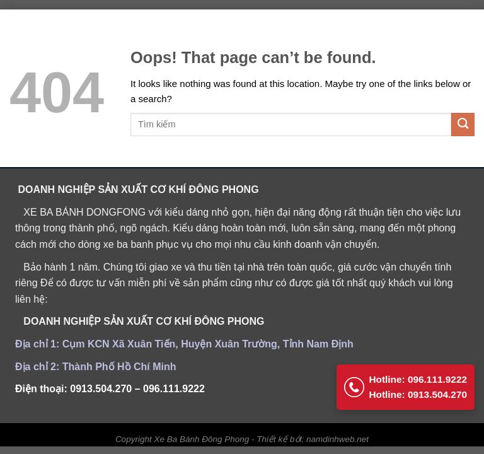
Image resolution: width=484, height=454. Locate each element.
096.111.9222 (174, 388)
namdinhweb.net (337, 439)
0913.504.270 (101, 388)
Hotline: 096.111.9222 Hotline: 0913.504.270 (403, 380)
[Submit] (463, 124)
